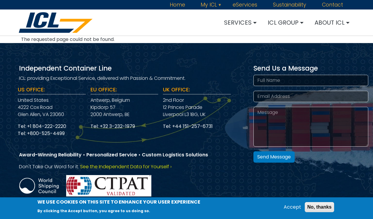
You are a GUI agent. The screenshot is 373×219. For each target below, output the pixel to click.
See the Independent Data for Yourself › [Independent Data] (126, 166)
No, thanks (319, 208)
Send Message (274, 156)
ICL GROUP (283, 22)
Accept (292, 208)
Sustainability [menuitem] (289, 5)
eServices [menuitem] (245, 5)
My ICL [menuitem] (212, 5)
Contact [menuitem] (332, 5)
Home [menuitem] (177, 5)
